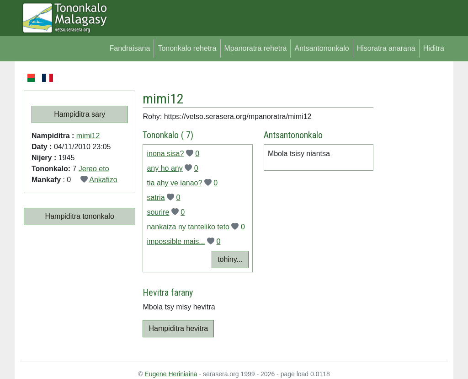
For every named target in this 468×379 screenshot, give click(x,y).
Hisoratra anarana (386, 48)
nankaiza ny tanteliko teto (188, 227)
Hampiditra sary (79, 114)
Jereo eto (94, 169)
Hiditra (433, 48)
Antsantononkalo (321, 48)
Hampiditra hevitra (178, 328)
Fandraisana (129, 48)
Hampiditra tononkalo (79, 216)
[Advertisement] (410, 209)
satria (156, 197)
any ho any (164, 168)
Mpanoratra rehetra (255, 48)
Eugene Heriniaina (170, 374)
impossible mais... (176, 241)
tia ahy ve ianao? (174, 183)
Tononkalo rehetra (187, 48)
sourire (158, 212)
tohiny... (230, 259)
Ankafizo (103, 180)
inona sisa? (165, 153)
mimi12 (88, 136)
